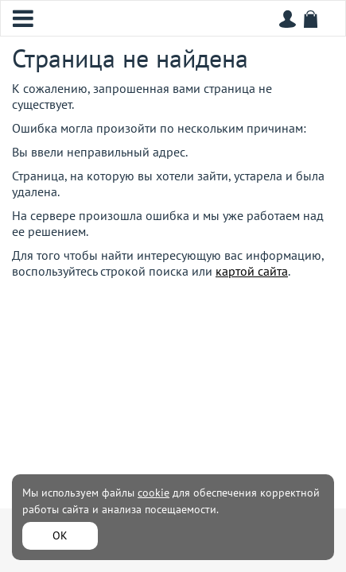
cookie (153, 492)
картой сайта (252, 271)
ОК (60, 535)
